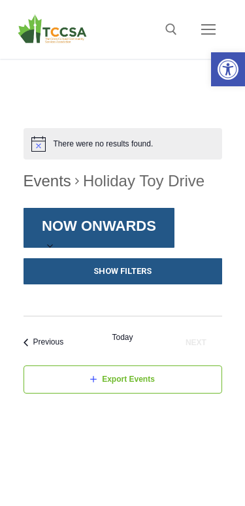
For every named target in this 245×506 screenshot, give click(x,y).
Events (47, 181)
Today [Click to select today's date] (122, 337)
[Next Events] (198, 342)
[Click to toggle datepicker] (99, 228)
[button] (228, 69)
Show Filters (122, 271)
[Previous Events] (44, 342)
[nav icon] (208, 29)
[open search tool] (171, 29)
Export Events (128, 379)
